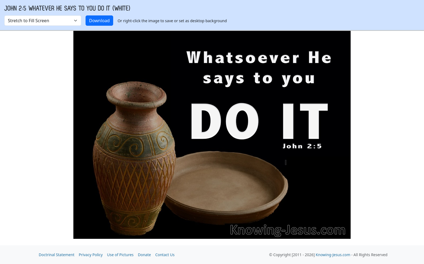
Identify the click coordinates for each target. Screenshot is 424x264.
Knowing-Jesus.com (333, 254)
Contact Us (164, 254)
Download (99, 21)
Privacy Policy (91, 254)
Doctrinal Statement (56, 254)
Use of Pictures (120, 254)
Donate (144, 254)
